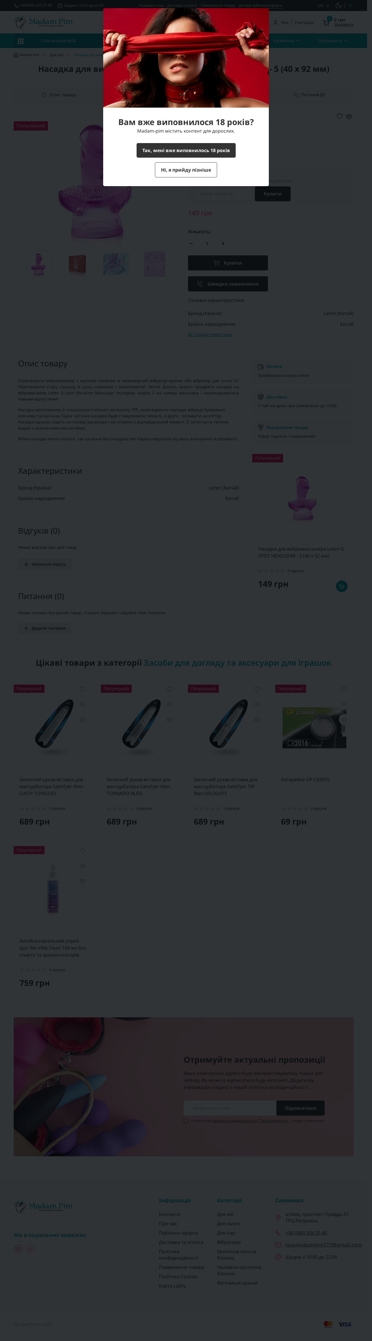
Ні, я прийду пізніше (186, 170)
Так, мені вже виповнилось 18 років (186, 150)
